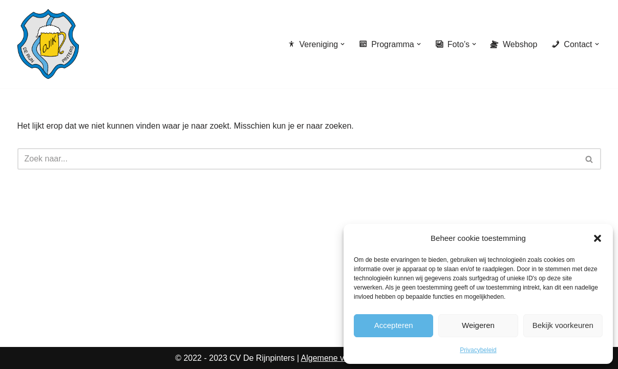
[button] (597, 238)
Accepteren (393, 325)
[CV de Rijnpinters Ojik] (48, 44)
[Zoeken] (297, 159)
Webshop (514, 44)
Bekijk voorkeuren (562, 325)
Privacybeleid (478, 350)
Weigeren (478, 325)
